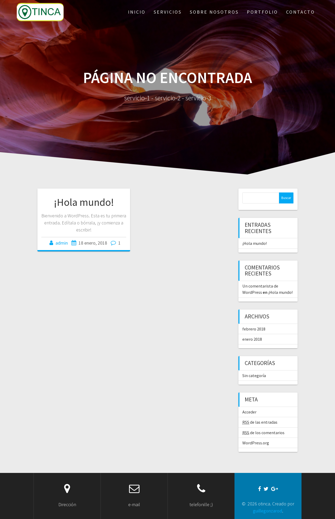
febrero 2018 (253, 329)
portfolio (262, 12)
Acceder (249, 412)
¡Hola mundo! (84, 202)
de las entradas (259, 422)
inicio (137, 12)
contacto (300, 12)
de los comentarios (263, 432)
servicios (168, 12)
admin (61, 243)
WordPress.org (255, 442)
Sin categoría (254, 375)
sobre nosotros (214, 12)
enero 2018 (252, 339)
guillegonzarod (267, 511)
